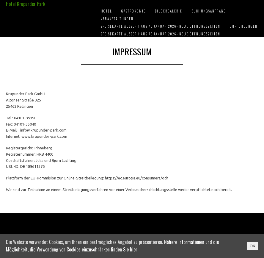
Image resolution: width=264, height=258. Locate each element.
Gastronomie (133, 11)
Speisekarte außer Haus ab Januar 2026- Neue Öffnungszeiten (160, 26)
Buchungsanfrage (208, 11)
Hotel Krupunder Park (25, 3)
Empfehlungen (243, 26)
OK (252, 246)
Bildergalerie (168, 11)
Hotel (106, 11)
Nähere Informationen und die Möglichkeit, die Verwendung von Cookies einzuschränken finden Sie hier (112, 245)
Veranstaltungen (117, 18)
